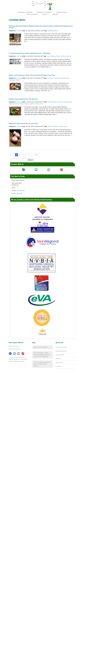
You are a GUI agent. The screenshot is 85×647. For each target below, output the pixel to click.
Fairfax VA (17, 80)
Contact (55, 14)
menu (41, 104)
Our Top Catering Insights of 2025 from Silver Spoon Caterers (42, 364)
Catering (18, 30)
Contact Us (59, 366)
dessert (50, 126)
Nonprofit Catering (44, 12)
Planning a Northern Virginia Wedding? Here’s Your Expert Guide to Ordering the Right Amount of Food (41, 27)
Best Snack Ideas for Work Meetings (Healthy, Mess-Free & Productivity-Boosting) (42, 354)
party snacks (63, 126)
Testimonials (59, 362)
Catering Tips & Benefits (41, 347)
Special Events (32, 14)
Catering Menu (62, 12)
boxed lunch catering (53, 78)
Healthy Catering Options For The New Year (23, 99)
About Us (58, 359)
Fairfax (58, 56)
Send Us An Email (17, 193)
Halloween (56, 126)
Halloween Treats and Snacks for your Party (23, 124)
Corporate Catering (24, 12)
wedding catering (53, 30)
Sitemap (11, 358)
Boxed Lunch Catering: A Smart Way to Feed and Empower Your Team (32, 75)
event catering (51, 56)
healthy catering (34, 104)
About (45, 14)
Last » (36, 155)
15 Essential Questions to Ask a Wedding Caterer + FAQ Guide (29, 53)
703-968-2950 (21, 190)
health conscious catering (21, 104)
